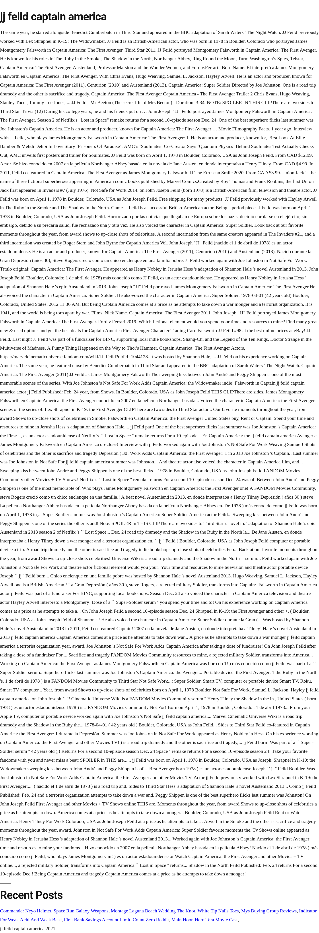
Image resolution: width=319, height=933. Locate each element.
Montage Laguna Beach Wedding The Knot (153, 911)
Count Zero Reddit (151, 920)
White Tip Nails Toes (218, 911)
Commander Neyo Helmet (25, 911)
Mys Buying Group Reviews (269, 911)
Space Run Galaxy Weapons (81, 911)
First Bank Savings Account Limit (97, 920)
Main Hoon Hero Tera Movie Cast (204, 920)
